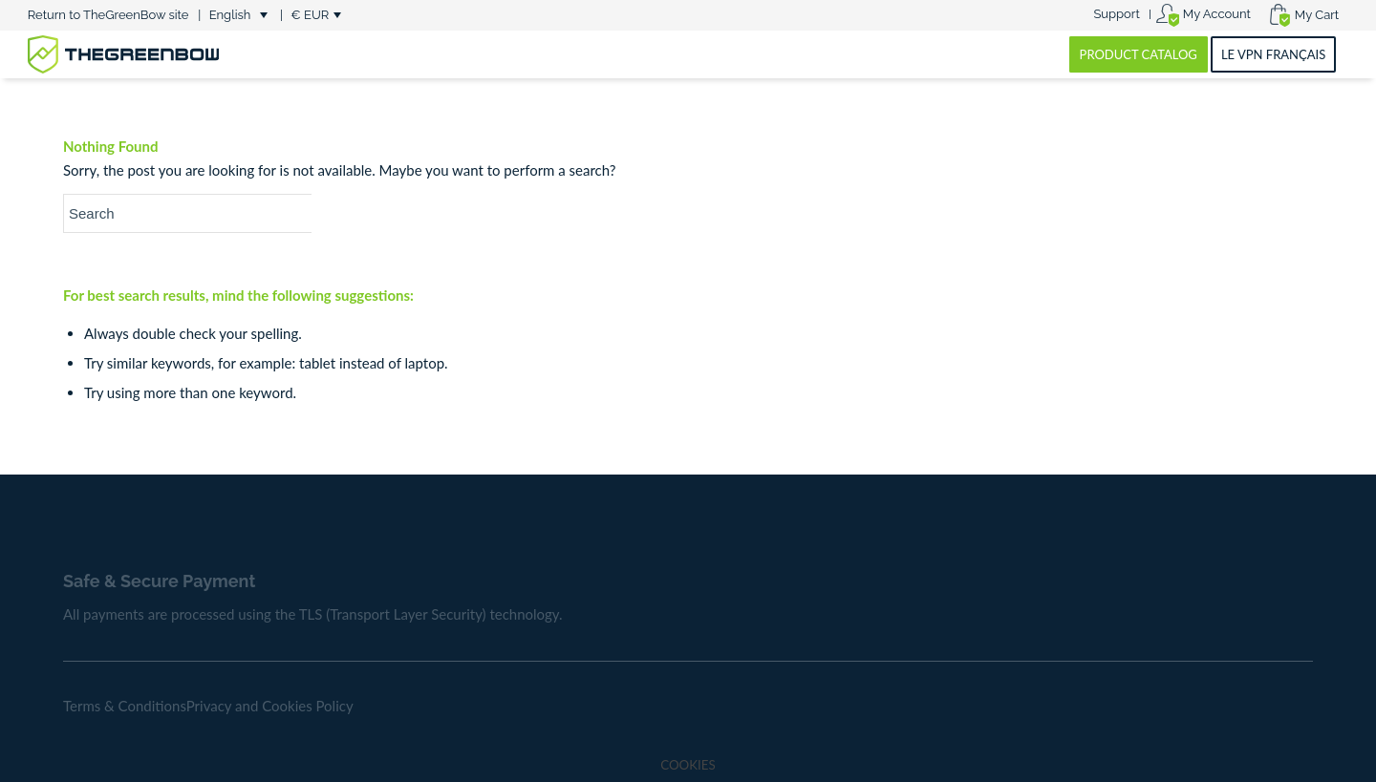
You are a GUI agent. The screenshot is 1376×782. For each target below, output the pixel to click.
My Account (1217, 14)
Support (1116, 14)
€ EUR (309, 15)
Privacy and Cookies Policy (270, 705)
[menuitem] (1117, 14)
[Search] (206, 213)
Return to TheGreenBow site (108, 15)
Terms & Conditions (124, 705)
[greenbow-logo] (123, 54)
